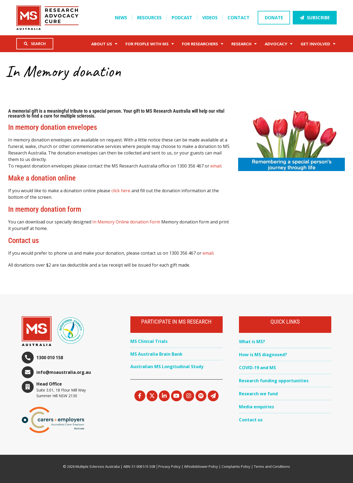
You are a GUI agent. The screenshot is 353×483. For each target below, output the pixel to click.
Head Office (49, 384)
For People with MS (149, 44)
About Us (104, 44)
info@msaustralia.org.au (63, 372)
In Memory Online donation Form (126, 222)
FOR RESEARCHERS (202, 44)
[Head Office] (28, 387)
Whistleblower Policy (201, 466)
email (215, 166)
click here (120, 191)
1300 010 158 (49, 358)
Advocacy (278, 44)
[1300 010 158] (28, 358)
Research (244, 44)
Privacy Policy (169, 466)
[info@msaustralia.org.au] (28, 372)
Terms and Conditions (272, 466)
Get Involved (318, 44)
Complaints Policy (236, 466)
